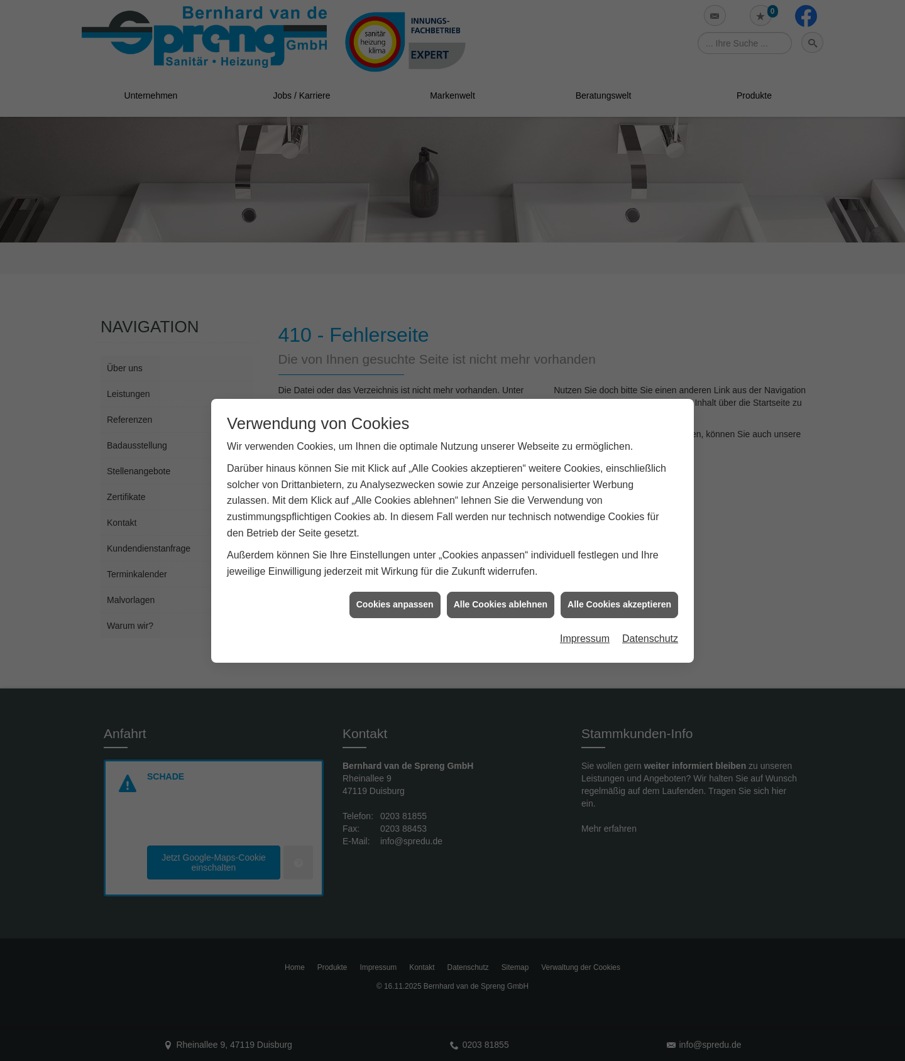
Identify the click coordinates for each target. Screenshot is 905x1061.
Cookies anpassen (395, 597)
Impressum (585, 630)
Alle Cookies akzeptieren (619, 597)
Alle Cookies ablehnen (500, 597)
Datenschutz (650, 630)
